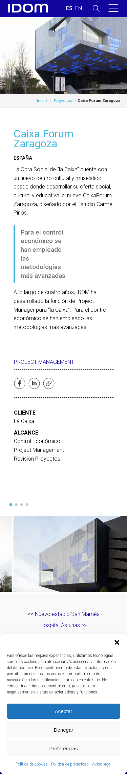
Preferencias (63, 748)
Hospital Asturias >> (63, 625)
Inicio (42, 100)
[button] (116, 642)
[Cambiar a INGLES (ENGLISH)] (78, 8)
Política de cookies (32, 764)
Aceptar (63, 711)
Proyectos (63, 100)
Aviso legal (101, 764)
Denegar (63, 730)
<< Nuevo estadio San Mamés (63, 614)
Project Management (44, 362)
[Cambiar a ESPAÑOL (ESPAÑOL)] (69, 8)
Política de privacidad (70, 764)
